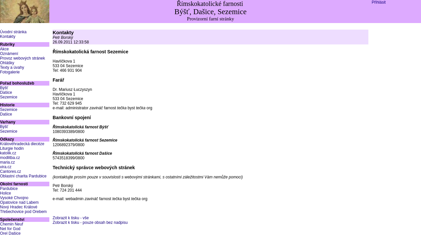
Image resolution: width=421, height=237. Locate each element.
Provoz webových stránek (22, 58)
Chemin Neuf (11, 224)
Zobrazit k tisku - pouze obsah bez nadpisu (90, 222)
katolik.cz (8, 153)
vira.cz (6, 167)
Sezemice (8, 97)
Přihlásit (379, 2)
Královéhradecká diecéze (22, 144)
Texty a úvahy (12, 67)
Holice (5, 193)
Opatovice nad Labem (19, 202)
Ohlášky (7, 63)
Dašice (6, 92)
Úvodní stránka (13, 32)
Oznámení (9, 53)
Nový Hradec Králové (18, 207)
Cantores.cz (10, 171)
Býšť (4, 88)
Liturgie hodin (12, 148)
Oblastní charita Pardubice (23, 176)
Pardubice (9, 188)
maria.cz (7, 162)
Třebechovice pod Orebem (23, 211)
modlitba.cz (10, 157)
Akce (4, 49)
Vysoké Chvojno (14, 198)
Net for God (10, 228)
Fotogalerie (10, 72)
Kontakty (7, 36)
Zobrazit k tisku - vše (71, 218)
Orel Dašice (10, 233)
